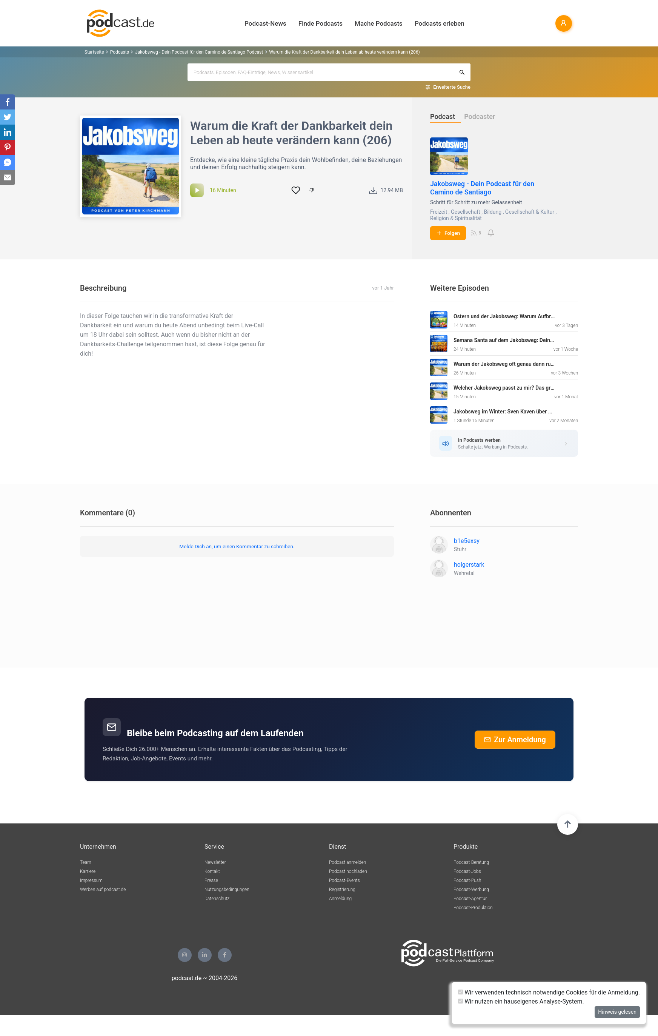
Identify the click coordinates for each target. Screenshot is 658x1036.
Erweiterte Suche (451, 87)
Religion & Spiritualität (456, 218)
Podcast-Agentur (470, 898)
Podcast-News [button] (265, 23)
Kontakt (212, 871)
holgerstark (469, 564)
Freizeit (438, 212)
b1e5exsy (467, 540)
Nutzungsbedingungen (226, 889)
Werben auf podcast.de (103, 889)
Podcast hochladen (348, 871)
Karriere (87, 871)
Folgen (448, 233)
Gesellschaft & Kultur (529, 212)
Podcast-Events (344, 880)
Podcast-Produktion (473, 907)
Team (85, 862)
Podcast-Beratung (471, 862)
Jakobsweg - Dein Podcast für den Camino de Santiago (482, 188)
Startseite (94, 52)
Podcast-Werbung (471, 889)
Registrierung (342, 889)
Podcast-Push (467, 880)
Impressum (91, 880)
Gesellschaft (465, 212)
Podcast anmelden (347, 862)
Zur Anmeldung (515, 739)
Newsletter (215, 862)
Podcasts (119, 52)
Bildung (492, 212)
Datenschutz (216, 898)
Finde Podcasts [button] (320, 23)
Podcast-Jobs (467, 871)
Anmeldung (340, 898)
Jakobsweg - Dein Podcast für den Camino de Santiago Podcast (199, 52)
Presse (211, 880)
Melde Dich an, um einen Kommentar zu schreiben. (236, 546)
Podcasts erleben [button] (439, 23)
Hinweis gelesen (617, 1012)
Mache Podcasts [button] (379, 23)
